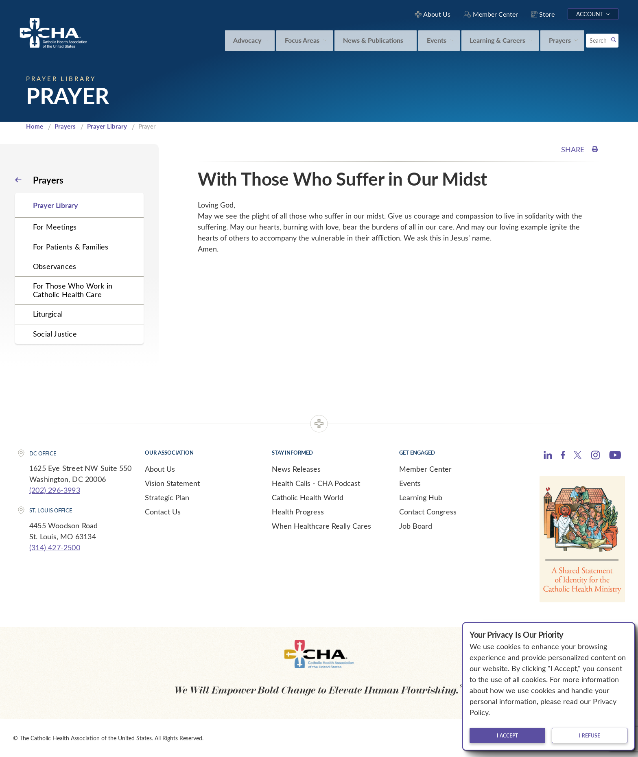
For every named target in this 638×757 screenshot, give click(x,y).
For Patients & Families (71, 247)
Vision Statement (172, 483)
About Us (160, 469)
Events (410, 483)
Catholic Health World (307, 497)
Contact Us (163, 511)
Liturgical (48, 314)
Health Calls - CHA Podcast (316, 483)
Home (34, 126)
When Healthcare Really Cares (321, 526)
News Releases (296, 469)
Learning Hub (420, 497)
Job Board (415, 526)
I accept (507, 735)
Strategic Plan (167, 497)
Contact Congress (428, 511)
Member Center (425, 469)
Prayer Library (107, 126)
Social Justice (55, 334)
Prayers (65, 126)
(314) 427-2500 (54, 547)
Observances (54, 266)
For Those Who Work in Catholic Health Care (72, 290)
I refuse (589, 735)
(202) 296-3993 (54, 490)
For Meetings (54, 227)
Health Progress (298, 511)
